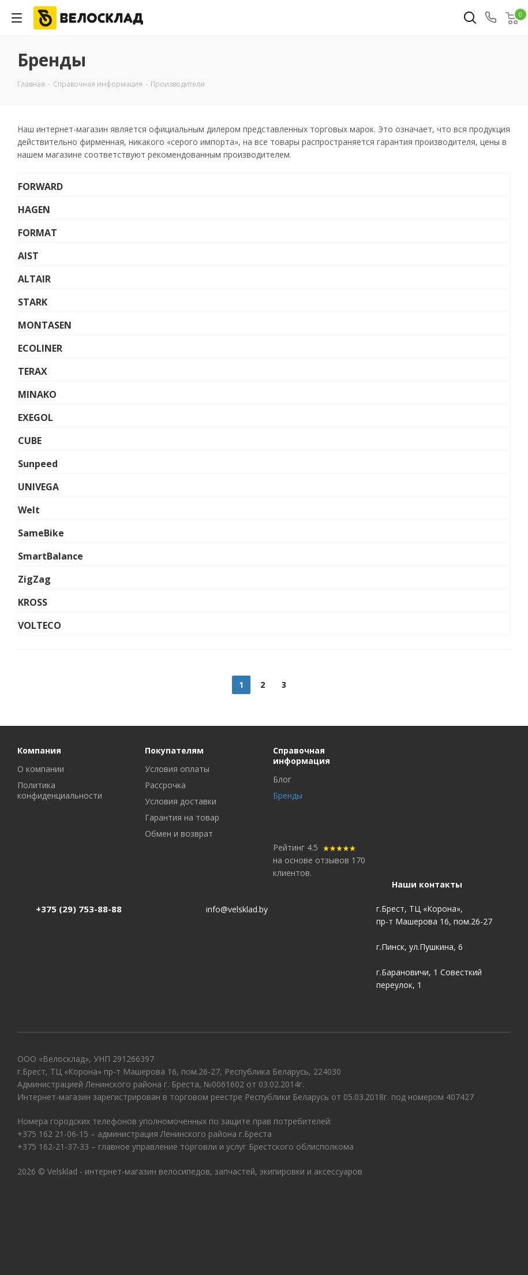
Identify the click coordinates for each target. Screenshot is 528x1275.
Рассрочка (165, 785)
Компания (39, 750)
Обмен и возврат (179, 833)
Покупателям (174, 750)
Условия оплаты (177, 768)
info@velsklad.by (237, 909)
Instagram (502, 1205)
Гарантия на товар (182, 817)
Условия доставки (180, 801)
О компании (40, 768)
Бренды (287, 795)
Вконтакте (473, 1205)
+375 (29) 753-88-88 (79, 909)
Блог (282, 779)
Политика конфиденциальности (59, 790)
